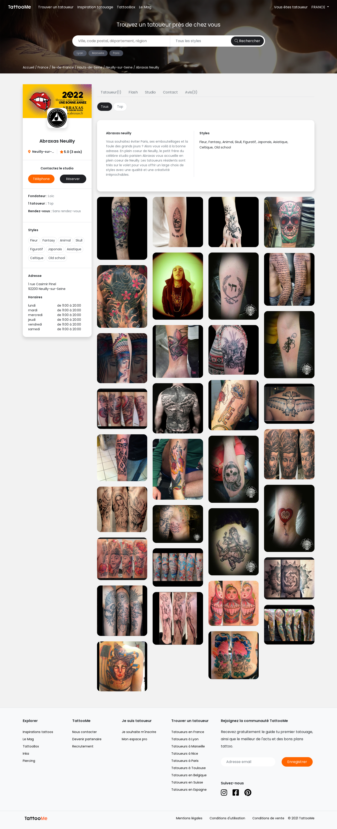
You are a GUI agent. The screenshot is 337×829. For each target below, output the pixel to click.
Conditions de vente (268, 818)
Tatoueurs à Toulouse (188, 768)
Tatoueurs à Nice (184, 753)
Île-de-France (63, 67)
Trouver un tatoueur (56, 7)
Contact (170, 92)
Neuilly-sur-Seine (119, 67)
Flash (133, 92)
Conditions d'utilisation (227, 818)
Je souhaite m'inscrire (139, 732)
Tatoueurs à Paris (185, 760)
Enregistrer (297, 761)
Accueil (28, 67)
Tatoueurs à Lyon (185, 739)
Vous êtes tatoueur (291, 7)
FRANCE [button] (318, 7)
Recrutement (82, 746)
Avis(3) (191, 92)
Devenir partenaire (87, 739)
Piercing (29, 760)
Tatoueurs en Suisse (187, 782)
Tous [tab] (105, 106)
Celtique (36, 258)
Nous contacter (84, 732)
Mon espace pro (134, 739)
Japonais (55, 249)
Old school (56, 258)
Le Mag (145, 7)
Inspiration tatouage (95, 7)
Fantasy (49, 240)
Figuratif (36, 249)
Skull (79, 240)
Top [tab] (120, 106)
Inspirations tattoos (38, 732)
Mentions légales (189, 818)
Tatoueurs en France (187, 732)
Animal (65, 240)
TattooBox (126, 7)
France (43, 67)
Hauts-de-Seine (89, 67)
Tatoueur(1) (111, 92)
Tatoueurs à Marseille (188, 746)
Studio (150, 92)
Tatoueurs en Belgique (189, 775)
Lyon (80, 53)
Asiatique (74, 249)
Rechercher (247, 40)
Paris (116, 53)
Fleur (34, 240)
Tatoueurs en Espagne (189, 789)
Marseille (98, 53)
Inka (26, 753)
